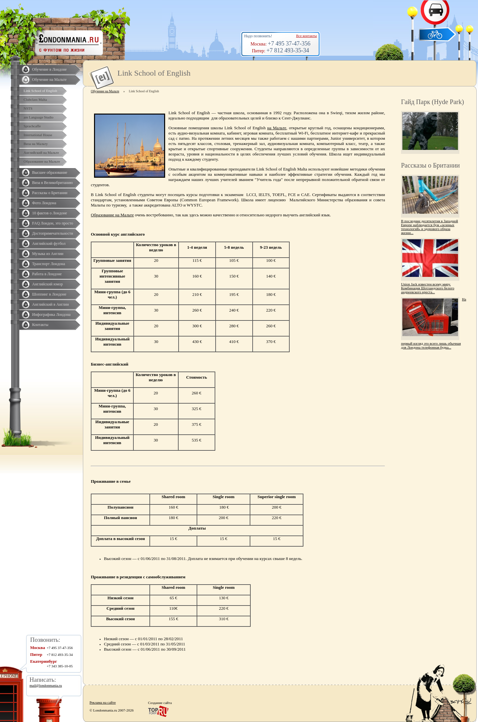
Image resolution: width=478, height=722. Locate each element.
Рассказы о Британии (49, 192)
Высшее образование (49, 172)
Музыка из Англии (48, 253)
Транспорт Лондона (48, 264)
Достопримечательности (52, 233)
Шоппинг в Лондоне (49, 294)
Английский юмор (47, 284)
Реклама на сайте (102, 702)
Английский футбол (49, 243)
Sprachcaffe (32, 126)
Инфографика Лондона (51, 314)
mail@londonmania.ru (45, 685)
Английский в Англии (50, 304)
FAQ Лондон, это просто (52, 223)
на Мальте (276, 127)
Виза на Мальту (36, 144)
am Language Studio (38, 117)
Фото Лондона (44, 203)
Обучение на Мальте (49, 79)
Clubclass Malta (35, 99)
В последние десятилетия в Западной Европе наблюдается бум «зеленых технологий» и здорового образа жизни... (429, 227)
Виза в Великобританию (52, 182)
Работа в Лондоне (47, 274)
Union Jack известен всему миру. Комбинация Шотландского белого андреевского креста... (427, 288)
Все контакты (306, 36)
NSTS (28, 108)
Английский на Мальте (41, 152)
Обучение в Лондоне (49, 69)
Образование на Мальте (42, 161)
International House (38, 135)
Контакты (40, 324)
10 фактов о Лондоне (49, 213)
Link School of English (40, 91)
